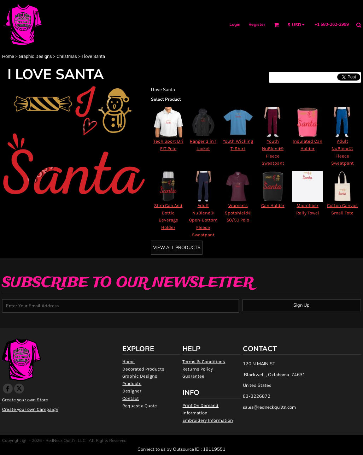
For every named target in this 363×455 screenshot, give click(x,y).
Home (8, 56)
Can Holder (273, 205)
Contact (130, 398)
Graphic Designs (35, 56)
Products (131, 383)
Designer (131, 391)
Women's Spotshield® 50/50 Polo (238, 213)
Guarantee (193, 376)
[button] (276, 25)
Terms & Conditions (203, 361)
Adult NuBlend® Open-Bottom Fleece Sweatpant (203, 220)
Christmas (67, 56)
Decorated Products (143, 369)
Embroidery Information (207, 420)
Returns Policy (197, 369)
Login (234, 24)
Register (256, 24)
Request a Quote (139, 405)
